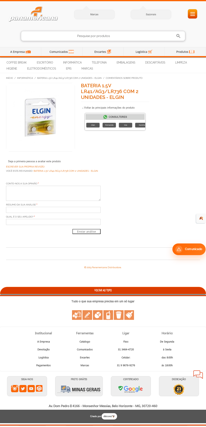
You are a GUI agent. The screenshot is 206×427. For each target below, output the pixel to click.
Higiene (11, 68)
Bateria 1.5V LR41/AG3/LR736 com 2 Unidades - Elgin (69, 78)
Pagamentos (43, 365)
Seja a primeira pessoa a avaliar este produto (34, 161)
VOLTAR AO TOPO (103, 290)
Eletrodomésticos (41, 68)
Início (9, 78)
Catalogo (84, 341)
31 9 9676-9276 (126, 365)
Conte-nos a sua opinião (21, 183)
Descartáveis (155, 62)
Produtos (182, 52)
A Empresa (18, 52)
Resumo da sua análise (21, 204)
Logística (142, 52)
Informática (72, 62)
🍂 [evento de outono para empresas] (201, 218)
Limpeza (181, 62)
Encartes (100, 52)
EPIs (68, 68)
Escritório (45, 62)
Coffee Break (16, 62)
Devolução (43, 349)
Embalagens (126, 62)
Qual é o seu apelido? (19, 216)
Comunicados (59, 52)
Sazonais (151, 14)
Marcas (94, 14)
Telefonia (99, 62)
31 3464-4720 (126, 349)
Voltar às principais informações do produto (108, 107)
